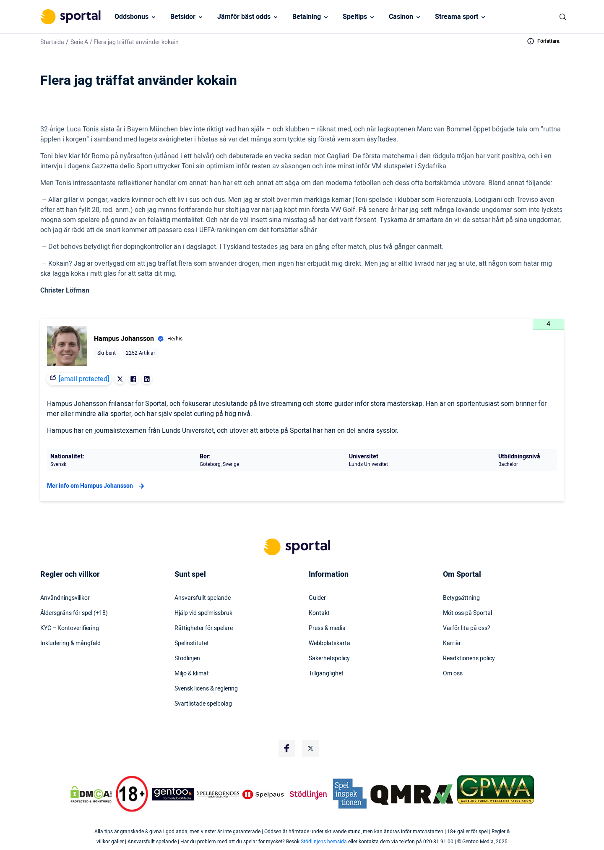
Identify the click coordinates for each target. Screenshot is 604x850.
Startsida (52, 42)
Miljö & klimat (191, 674)
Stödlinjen (187, 658)
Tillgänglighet (326, 674)
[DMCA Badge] (91, 794)
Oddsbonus (131, 17)
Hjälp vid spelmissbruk (203, 613)
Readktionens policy (469, 658)
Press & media (327, 628)
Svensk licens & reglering (206, 689)
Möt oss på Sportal (467, 613)
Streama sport (456, 17)
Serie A (79, 42)
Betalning (306, 17)
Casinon (401, 17)
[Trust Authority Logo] (173, 794)
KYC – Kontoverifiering (69, 628)
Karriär (452, 643)
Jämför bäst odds (244, 17)
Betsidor (182, 17)
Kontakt (319, 613)
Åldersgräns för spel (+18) (74, 613)
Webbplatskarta (329, 643)
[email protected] (84, 379)
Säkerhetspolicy (329, 658)
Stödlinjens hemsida (324, 841)
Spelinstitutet (191, 643)
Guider (317, 598)
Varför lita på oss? (466, 628)
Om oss (453, 674)
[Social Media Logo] (287, 748)
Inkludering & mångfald (70, 643)
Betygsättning (461, 598)
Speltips (355, 17)
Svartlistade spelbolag (203, 704)
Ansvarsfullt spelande (202, 598)
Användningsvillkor (65, 598)
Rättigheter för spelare (203, 628)
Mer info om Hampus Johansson (96, 486)
